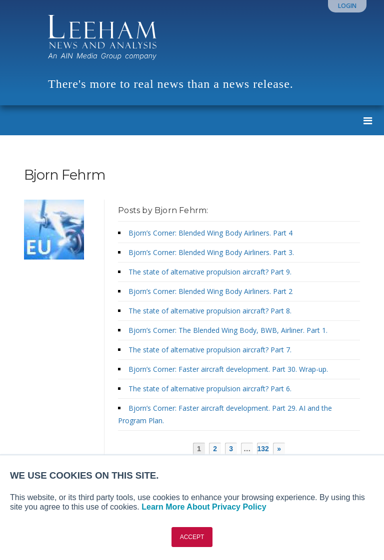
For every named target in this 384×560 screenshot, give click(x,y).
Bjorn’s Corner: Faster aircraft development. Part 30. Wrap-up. (230, 369)
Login (347, 5)
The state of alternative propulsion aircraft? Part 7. (212, 349)
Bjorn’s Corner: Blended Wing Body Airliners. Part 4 (211, 233)
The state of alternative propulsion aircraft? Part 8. (212, 310)
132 (263, 449)
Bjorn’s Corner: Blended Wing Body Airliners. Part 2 (211, 291)
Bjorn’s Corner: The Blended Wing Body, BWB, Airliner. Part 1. (229, 330)
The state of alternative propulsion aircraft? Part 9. (212, 272)
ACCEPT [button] (192, 537)
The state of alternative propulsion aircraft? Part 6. (212, 388)
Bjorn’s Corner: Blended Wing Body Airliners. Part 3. (212, 252)
